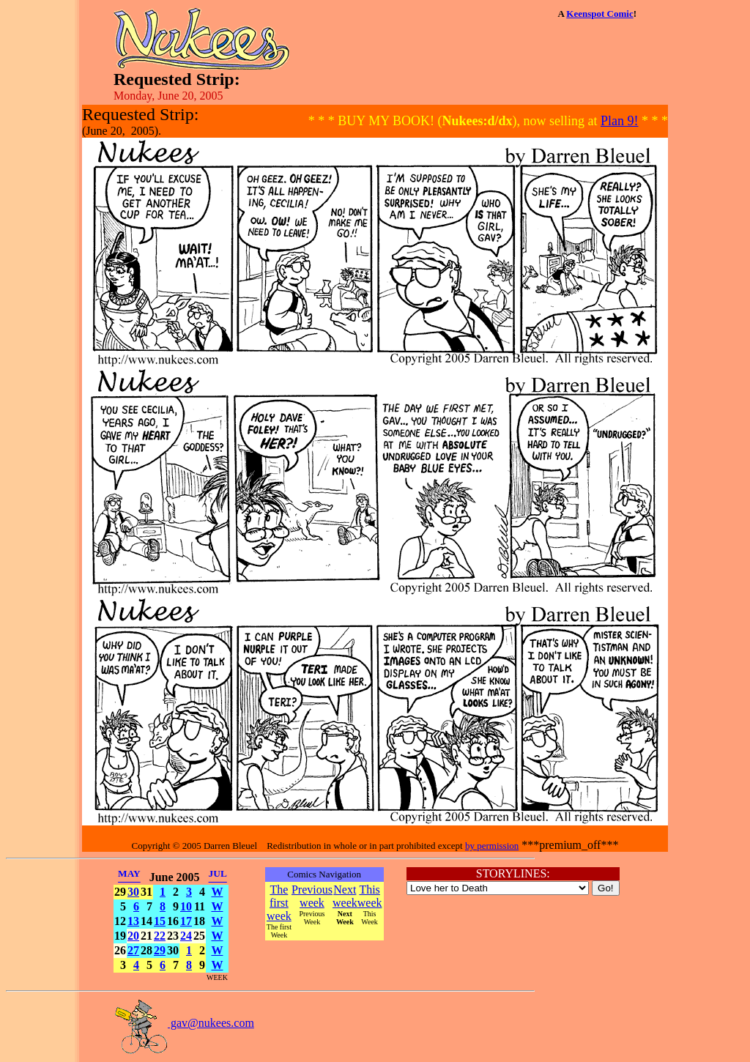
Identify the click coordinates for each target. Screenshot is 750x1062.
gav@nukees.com (184, 1023)
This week (369, 896)
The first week (279, 902)
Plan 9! (620, 121)
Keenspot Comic (599, 13)
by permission (492, 845)
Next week (345, 896)
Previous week (312, 896)
